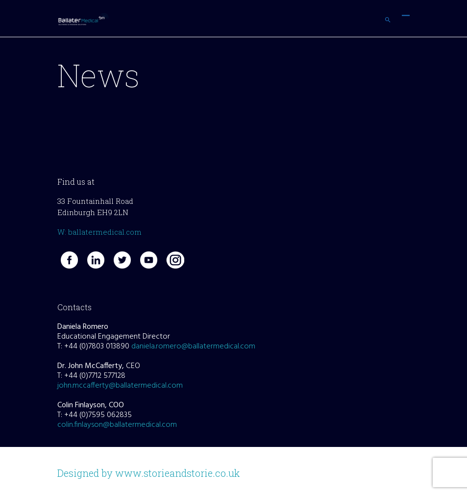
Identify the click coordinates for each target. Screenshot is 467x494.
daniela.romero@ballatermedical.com (193, 346)
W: (62, 232)
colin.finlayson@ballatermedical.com (117, 425)
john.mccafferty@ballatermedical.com (120, 385)
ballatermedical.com (105, 232)
